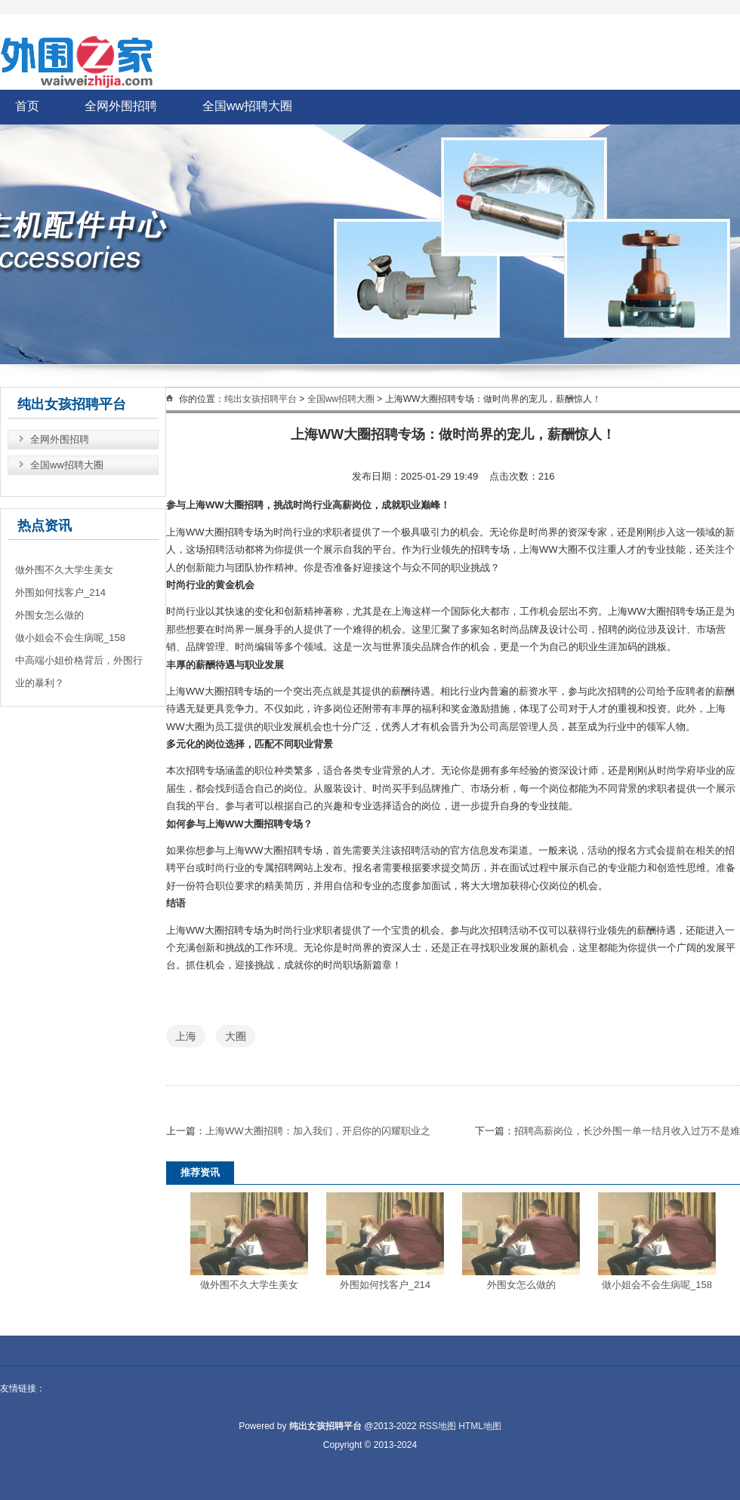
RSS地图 (437, 1426)
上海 (185, 1036)
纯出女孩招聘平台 (260, 399)
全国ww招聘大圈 (247, 106)
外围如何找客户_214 (385, 1284)
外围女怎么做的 (521, 1284)
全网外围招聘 (121, 106)
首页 (27, 106)
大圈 (235, 1036)
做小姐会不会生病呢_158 (657, 1284)
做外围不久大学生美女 (249, 1284)
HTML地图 (479, 1426)
